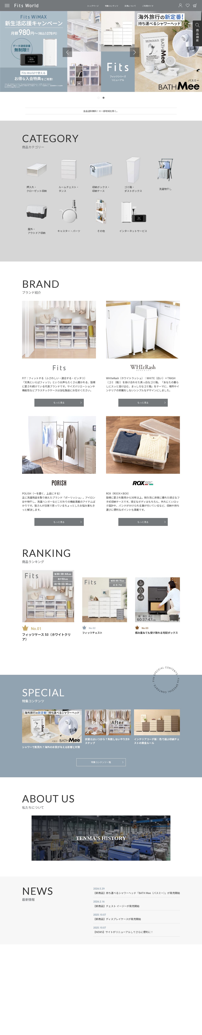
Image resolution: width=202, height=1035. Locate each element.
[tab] (98, 98)
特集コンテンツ (111, 5)
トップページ (93, 5)
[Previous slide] (67, 52)
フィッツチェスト (92, 633)
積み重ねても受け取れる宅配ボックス (156, 633)
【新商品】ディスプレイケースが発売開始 (117, 919)
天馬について (130, 5)
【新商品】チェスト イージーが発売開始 (116, 906)
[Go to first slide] (134, 52)
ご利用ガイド (148, 5)
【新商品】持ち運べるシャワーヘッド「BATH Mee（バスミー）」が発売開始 (136, 893)
